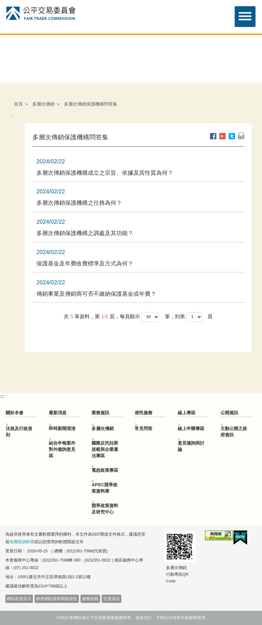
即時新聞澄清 (62, 428)
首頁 (18, 103)
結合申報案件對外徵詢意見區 (62, 449)
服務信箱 (90, 599)
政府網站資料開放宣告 (56, 599)
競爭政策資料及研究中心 (105, 508)
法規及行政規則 (19, 431)
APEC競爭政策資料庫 (105, 488)
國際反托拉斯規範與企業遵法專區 (105, 449)
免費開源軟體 (22, 542)
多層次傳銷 (43, 103)
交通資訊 (111, 599)
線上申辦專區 (191, 428)
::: (12, 115)
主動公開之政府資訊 (233, 431)
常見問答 (143, 428)
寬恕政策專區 (105, 470)
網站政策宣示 (19, 599)
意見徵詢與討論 (191, 446)
